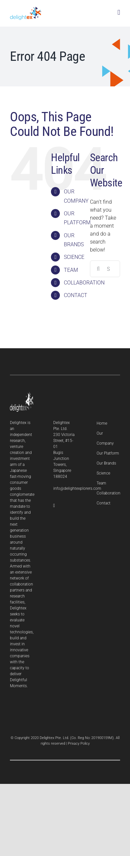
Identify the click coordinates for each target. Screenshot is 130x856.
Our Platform (108, 453)
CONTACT (75, 295)
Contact (103, 503)
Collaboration (108, 493)
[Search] (98, 269)
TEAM (71, 270)
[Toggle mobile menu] (118, 12)
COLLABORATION (84, 282)
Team (101, 483)
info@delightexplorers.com (77, 488)
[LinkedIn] (54, 505)
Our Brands (106, 463)
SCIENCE (74, 257)
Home (102, 423)
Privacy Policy (79, 743)
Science (103, 473)
